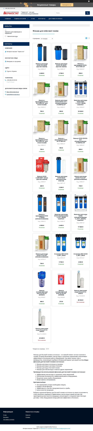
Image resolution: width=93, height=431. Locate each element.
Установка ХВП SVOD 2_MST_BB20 (61, 254)
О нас (33, 18)
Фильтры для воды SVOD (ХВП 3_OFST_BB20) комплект (80, 102)
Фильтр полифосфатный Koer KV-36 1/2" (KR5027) (41, 293)
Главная (8, 18)
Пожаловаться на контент (46, 428)
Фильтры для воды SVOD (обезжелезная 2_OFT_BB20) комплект (61, 217)
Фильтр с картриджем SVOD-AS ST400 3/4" (61, 140)
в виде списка (89, 38)
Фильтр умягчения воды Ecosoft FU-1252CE (80, 292)
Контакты (41, 18)
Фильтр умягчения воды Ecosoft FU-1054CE (42, 330)
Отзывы (28, 417)
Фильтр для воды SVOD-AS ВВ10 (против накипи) (61, 65)
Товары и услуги (20, 18)
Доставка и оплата (55, 18)
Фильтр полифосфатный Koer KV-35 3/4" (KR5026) (61, 293)
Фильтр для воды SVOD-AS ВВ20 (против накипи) (42, 65)
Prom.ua (54, 427)
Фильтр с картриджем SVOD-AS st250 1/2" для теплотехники (41, 102)
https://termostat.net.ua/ (13, 92)
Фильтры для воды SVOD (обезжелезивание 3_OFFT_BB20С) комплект (80, 217)
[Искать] (87, 13)
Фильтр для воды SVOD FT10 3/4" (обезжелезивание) (41, 255)
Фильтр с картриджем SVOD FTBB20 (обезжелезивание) (41, 217)
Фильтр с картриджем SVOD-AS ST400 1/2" (80, 65)
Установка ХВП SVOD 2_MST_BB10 (81, 254)
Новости (28, 415)
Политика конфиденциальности (62, 428)
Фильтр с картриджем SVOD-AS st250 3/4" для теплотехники (41, 140)
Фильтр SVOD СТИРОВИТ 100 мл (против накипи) (42, 178)
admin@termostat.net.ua (13, 94)
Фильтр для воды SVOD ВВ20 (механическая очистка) (61, 178)
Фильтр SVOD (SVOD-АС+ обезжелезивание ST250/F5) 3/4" (80, 140)
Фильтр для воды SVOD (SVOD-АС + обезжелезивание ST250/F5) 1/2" (61, 102)
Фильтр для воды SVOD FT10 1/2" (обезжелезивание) (80, 178)
